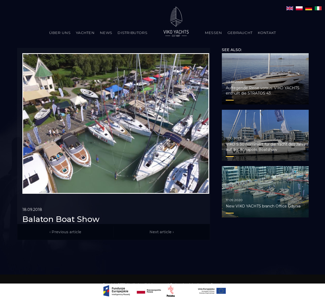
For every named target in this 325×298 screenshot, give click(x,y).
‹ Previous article (65, 232)
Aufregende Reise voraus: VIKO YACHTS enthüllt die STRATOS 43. (262, 91)
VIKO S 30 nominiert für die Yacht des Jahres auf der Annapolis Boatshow (267, 147)
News (106, 32)
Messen (213, 32)
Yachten (85, 32)
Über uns (60, 32)
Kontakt (267, 32)
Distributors (132, 32)
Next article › (161, 232)
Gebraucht (240, 32)
